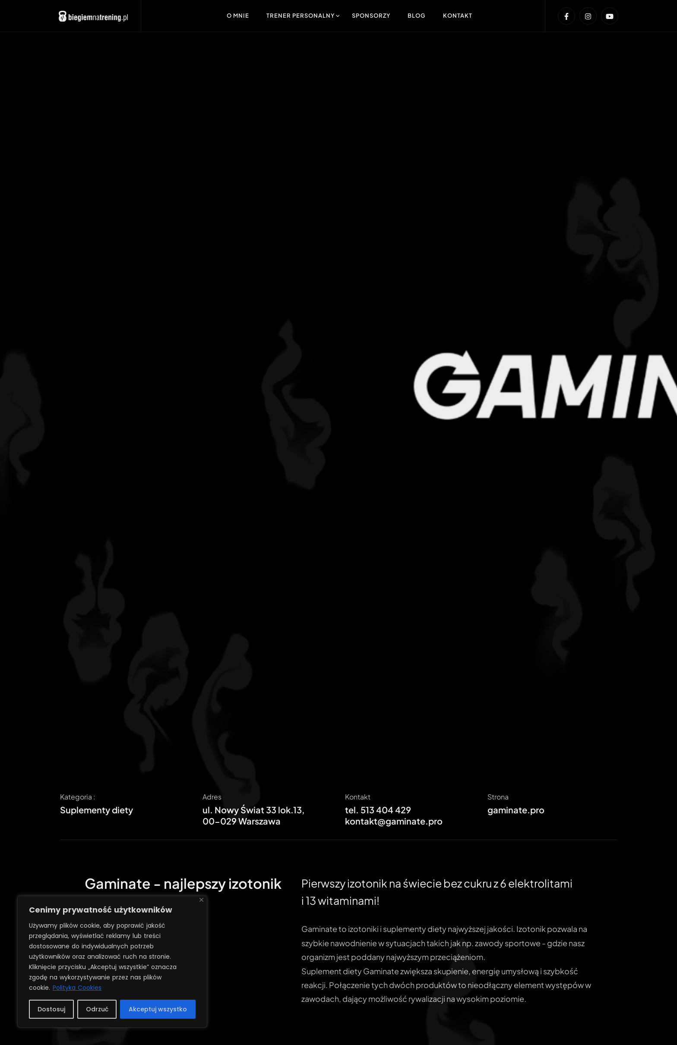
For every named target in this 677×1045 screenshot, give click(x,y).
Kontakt (457, 15)
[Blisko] (201, 900)
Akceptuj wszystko (158, 1009)
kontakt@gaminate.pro (394, 820)
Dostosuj (51, 1009)
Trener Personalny (300, 15)
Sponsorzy (371, 15)
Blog (417, 15)
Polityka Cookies (77, 987)
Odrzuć (97, 1009)
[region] (112, 962)
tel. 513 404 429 (378, 809)
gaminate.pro (515, 809)
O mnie (238, 15)
